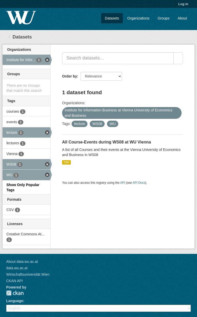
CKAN (15, 293)
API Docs (139, 183)
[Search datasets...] (118, 58)
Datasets (112, 18)
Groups (163, 18)
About (182, 18)
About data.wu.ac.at (22, 262)
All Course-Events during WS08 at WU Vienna (106, 142)
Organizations (138, 18)
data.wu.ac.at (16, 268)
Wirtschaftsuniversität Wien (28, 274)
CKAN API (14, 281)
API (122, 183)
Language (14, 301)
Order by (69, 76)
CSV (66, 162)
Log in (183, 4)
